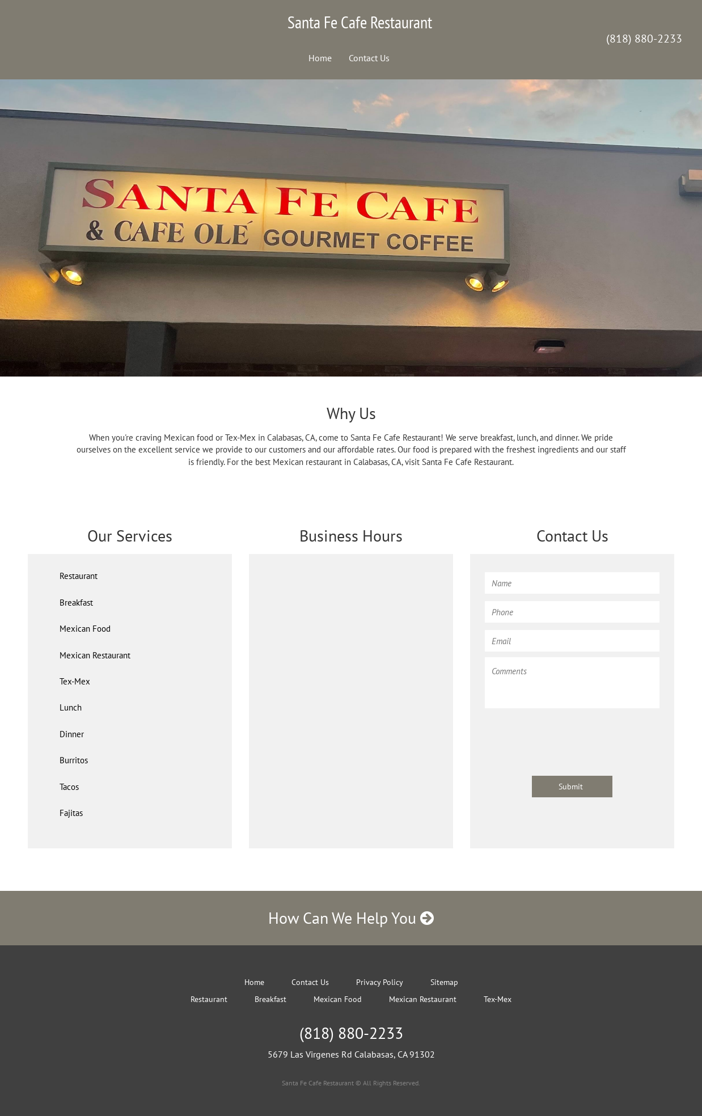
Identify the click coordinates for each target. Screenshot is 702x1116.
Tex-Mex (75, 681)
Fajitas (71, 813)
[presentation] (571, 737)
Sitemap (444, 982)
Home (320, 58)
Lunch (71, 707)
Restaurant (79, 575)
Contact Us (369, 58)
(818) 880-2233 (644, 38)
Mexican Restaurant (95, 655)
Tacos (69, 786)
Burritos (74, 760)
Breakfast (76, 602)
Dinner (72, 734)
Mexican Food (85, 628)
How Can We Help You (351, 917)
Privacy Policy (379, 982)
